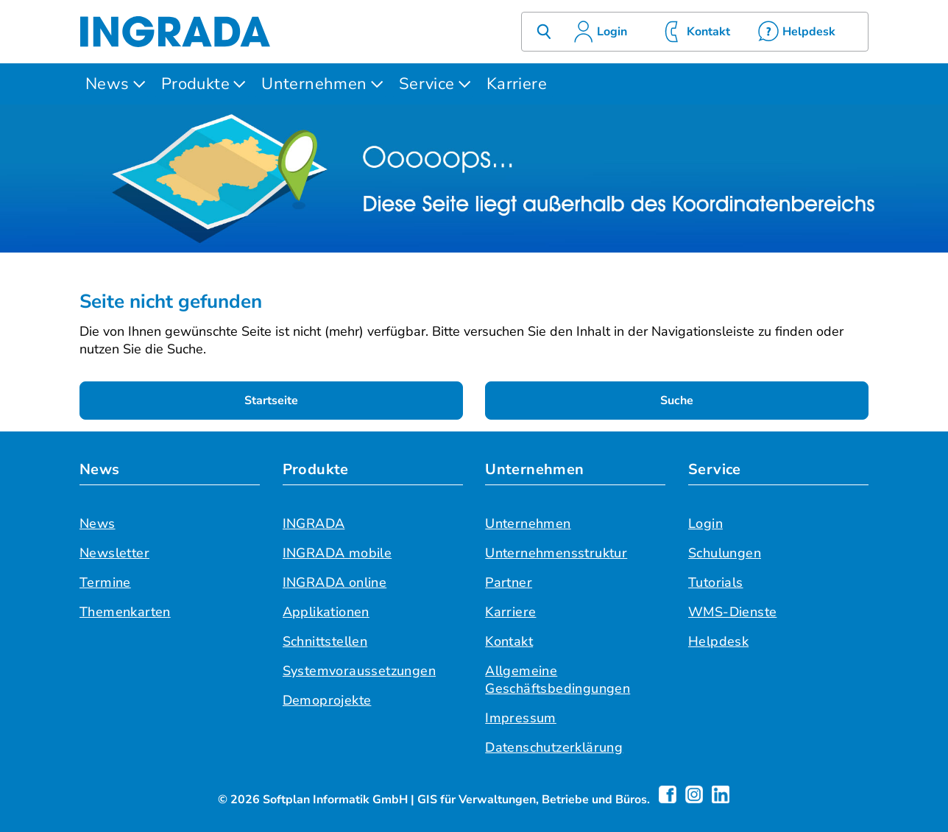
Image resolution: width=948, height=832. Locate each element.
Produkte (195, 84)
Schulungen (724, 553)
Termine (105, 582)
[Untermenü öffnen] (139, 84)
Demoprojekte (327, 700)
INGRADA (314, 523)
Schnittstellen (325, 641)
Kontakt (509, 641)
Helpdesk (718, 641)
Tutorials (715, 582)
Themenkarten (125, 612)
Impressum (520, 718)
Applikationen (326, 612)
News (107, 84)
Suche (676, 400)
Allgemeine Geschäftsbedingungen (557, 679)
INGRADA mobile (337, 553)
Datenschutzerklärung (554, 747)
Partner (508, 582)
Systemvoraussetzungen (359, 671)
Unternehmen (314, 84)
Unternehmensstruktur (556, 553)
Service (427, 84)
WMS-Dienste (732, 612)
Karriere (517, 84)
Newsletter (114, 553)
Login (705, 523)
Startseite (271, 400)
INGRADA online (335, 582)
